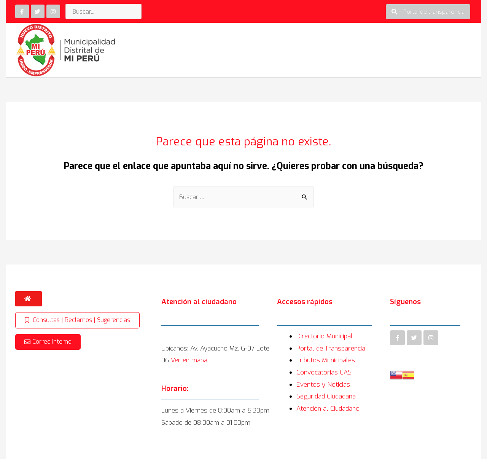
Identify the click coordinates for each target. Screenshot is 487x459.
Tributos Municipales (325, 360)
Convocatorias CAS (324, 372)
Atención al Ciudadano (328, 408)
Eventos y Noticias (323, 384)
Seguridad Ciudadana (326, 396)
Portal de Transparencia (330, 348)
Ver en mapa (189, 360)
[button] (428, 11)
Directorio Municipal (324, 336)
